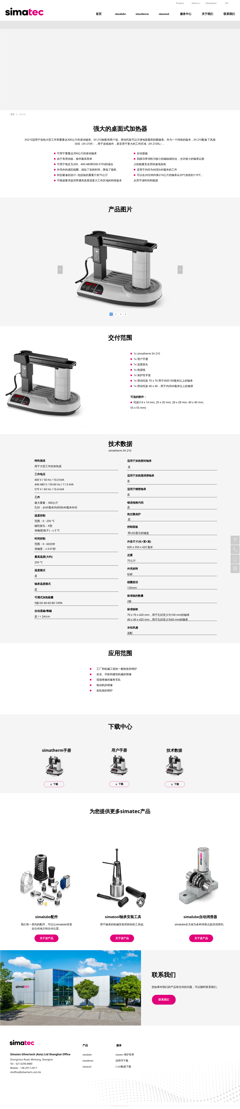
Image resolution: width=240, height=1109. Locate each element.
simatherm (142, 13)
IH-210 (23, 114)
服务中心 (185, 13)
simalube (120, 13)
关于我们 (207, 13)
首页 (99, 13)
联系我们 (229, 13)
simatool (164, 13)
